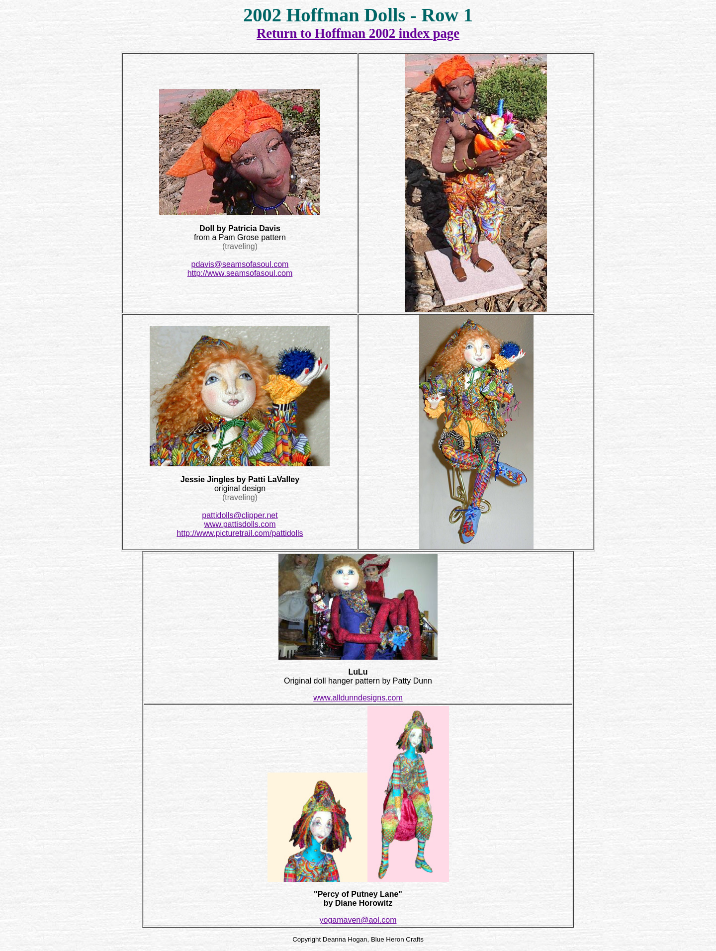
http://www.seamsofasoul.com (240, 273)
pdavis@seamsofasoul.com (240, 264)
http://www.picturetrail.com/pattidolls (240, 533)
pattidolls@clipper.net (239, 515)
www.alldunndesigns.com (358, 697)
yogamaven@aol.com (358, 920)
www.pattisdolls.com (239, 524)
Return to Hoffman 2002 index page (358, 33)
